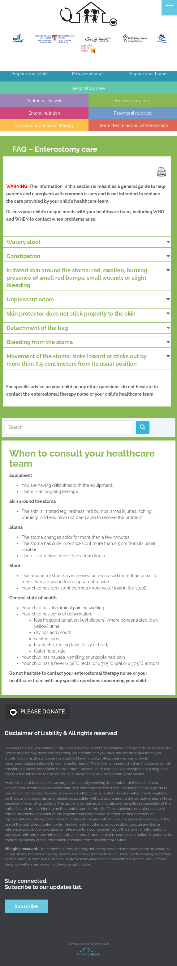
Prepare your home (147, 73)
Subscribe (26, 906)
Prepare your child (29, 73)
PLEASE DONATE (37, 712)
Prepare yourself (88, 73)
